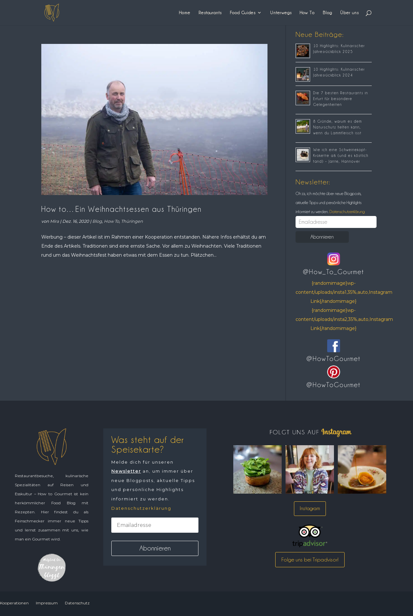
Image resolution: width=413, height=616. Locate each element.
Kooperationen (14, 603)
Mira (54, 221)
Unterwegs (281, 12)
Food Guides (243, 12)
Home (184, 12)
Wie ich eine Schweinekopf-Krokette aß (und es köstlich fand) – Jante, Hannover (340, 155)
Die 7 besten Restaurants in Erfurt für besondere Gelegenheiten (340, 99)
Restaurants (210, 12)
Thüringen (132, 221)
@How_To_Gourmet (333, 271)
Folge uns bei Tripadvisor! (309, 559)
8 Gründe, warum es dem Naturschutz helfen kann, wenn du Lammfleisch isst (337, 127)
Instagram (310, 508)
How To (307, 12)
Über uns (349, 12)
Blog (327, 12)
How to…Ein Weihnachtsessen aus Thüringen (121, 209)
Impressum (47, 603)
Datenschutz (77, 603)
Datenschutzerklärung (346, 211)
